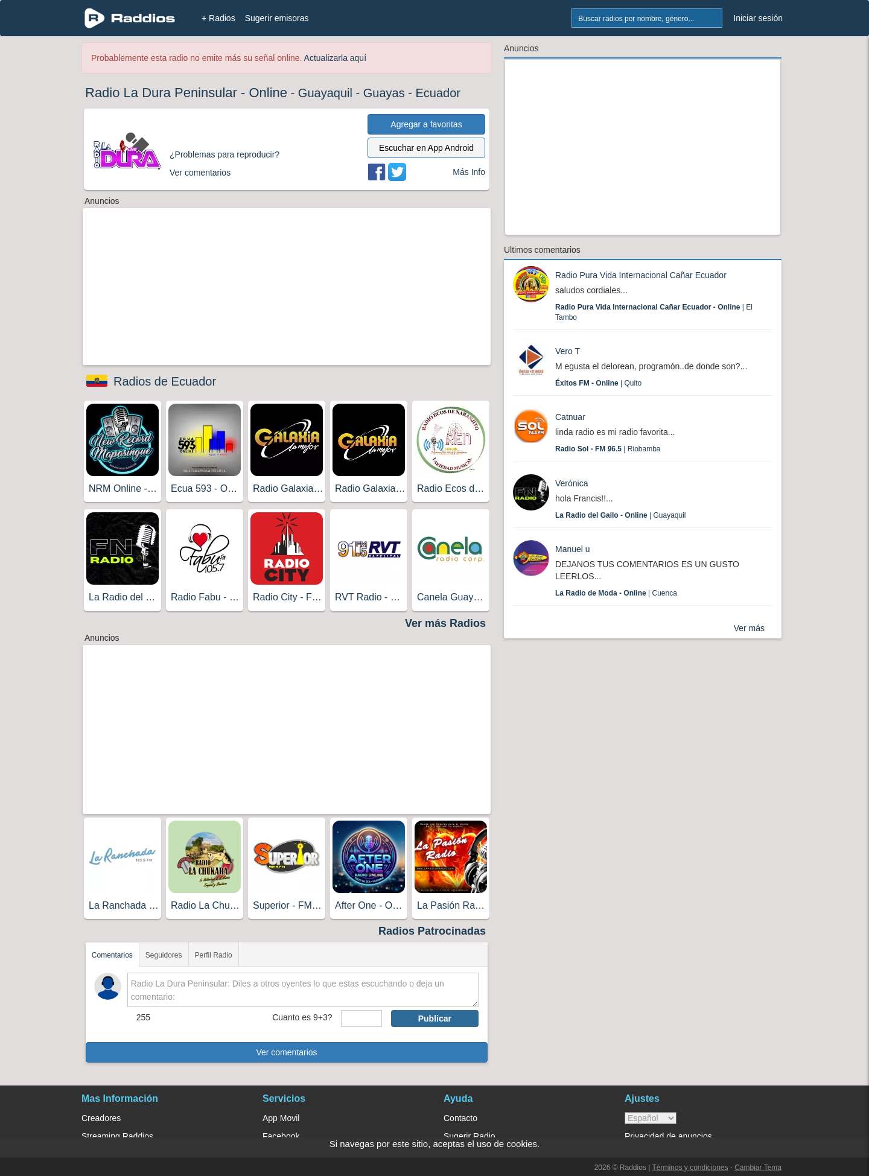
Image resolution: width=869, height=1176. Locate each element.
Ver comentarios (286, 1052)
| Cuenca (616, 593)
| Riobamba (608, 449)
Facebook (281, 1136)
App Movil (281, 1118)
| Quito (598, 383)
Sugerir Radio (469, 1136)
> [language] (650, 1118)
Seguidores (163, 955)
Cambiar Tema (757, 1167)
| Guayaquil (620, 515)
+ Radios (218, 18)
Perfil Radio (213, 955)
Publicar (434, 1018)
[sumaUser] (361, 1018)
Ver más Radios (445, 623)
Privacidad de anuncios (668, 1136)
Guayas (384, 93)
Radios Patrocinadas (432, 931)
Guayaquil (325, 93)
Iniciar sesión (758, 18)
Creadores (101, 1118)
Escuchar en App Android (426, 148)
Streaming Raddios (117, 1136)
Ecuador (437, 93)
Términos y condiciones (690, 1167)
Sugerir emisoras (277, 18)
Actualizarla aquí (335, 58)
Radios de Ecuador (164, 381)
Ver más (749, 628)
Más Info (469, 172)
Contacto (460, 1118)
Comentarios (112, 955)
